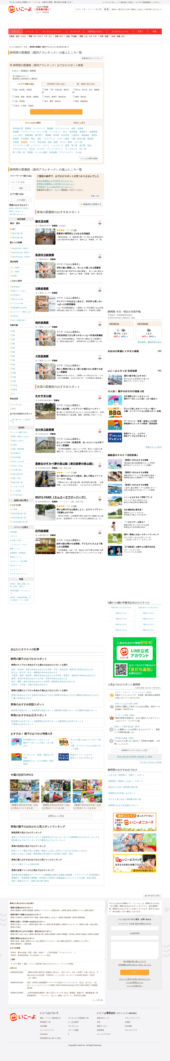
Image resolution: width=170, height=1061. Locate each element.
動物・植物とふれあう (45, 851)
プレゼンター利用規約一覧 (78, 1018)
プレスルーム (73, 1026)
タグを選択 (21, 200)
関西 (81, 36)
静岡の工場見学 (17, 917)
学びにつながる (64, 851)
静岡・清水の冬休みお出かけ (24, 678)
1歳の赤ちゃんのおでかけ (148, 608)
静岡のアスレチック (70, 924)
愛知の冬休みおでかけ (87, 695)
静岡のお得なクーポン (19, 924)
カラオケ (41, 149)
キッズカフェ (71, 149)
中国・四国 (104, 36)
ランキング (75, 31)
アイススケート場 (21, 145)
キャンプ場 (42, 132)
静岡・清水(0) (79, 97)
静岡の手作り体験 (31, 917)
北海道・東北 (14, 36)
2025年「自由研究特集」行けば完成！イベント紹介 (20, 598)
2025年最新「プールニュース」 (20, 592)
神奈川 (40, 36)
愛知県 (141, 757)
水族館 (80, 128)
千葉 (45, 36)
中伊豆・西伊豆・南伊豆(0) (54, 97)
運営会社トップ (103, 1018)
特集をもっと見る (154, 447)
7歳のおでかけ (148, 624)
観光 (89, 145)
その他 (78, 152)
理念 (98, 1022)
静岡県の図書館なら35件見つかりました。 (56, 184)
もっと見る (97, 1000)
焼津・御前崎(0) (80, 101)
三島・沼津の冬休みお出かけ (52, 678)
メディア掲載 (73, 1030)
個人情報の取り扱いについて (134, 961)
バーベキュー (55, 132)
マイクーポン (109, 2)
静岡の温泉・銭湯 (17, 941)
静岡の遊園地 (16, 910)
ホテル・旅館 (66, 142)
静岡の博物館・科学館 (65, 934)
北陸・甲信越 (71, 36)
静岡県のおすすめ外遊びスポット (123, 805)
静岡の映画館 (50, 934)
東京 (35, 36)
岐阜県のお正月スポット (22, 721)
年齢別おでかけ (95, 31)
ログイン (157, 2)
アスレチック (49, 138)
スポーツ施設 (63, 138)
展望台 (94, 135)
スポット (15, 31)
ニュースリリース (47, 1030)
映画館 (90, 138)
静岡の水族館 (93, 934)
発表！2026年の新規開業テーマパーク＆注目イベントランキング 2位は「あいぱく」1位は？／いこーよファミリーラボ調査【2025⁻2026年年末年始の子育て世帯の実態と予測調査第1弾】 (62, 985)
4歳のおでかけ (121, 619)
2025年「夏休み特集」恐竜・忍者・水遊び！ (19, 585)
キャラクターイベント (18, 574)
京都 (90, 36)
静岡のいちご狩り (81, 941)
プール (33, 142)
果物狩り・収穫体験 (88, 132)
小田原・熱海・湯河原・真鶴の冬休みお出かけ (32, 675)
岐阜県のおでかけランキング (56, 837)
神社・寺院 (36, 138)
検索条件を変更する (90, 204)
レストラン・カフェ (40, 145)
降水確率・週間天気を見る (150, 342)
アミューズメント (55, 149)
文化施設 (25, 138)
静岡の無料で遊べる (37, 924)
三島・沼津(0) (18, 101)
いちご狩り (18, 135)
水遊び (58, 854)
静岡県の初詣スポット (43, 710)
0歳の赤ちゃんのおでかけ (121, 608)
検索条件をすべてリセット (92, 58)
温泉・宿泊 (68, 854)
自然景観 (73, 132)
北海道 (23, 36)
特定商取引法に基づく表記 (50, 1038)
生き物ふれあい (16, 540)
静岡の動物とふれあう (48, 917)
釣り (65, 132)
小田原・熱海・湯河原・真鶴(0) (25, 97)
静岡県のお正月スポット (46, 721)
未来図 (127, 1022)
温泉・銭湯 (53, 142)
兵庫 (95, 36)
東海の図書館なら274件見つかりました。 (55, 181)
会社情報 (128, 1026)
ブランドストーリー (132, 1018)
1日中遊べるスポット (153, 9)
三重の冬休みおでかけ (21, 698)
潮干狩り (39, 135)
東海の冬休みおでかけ (21, 695)
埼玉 (50, 36)
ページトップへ (152, 896)
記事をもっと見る (56, 816)
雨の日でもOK (124, 9)
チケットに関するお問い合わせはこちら (134, 979)
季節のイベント (16, 557)
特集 (155, 31)
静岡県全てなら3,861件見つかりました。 (55, 187)
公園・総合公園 (78, 138)
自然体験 (13, 532)
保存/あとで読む (125, 2)
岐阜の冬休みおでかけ (43, 695)
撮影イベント (15, 549)
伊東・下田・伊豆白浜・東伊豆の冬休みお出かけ (69, 669)
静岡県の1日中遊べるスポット (122, 793)
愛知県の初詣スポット (65, 710)
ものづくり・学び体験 (18, 561)
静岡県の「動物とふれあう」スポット (125, 781)
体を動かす (48, 854)
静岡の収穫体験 (65, 917)
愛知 (61, 36)
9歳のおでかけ (148, 630)
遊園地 (28, 128)
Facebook (44, 1034)
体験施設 (85, 135)
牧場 (73, 128)
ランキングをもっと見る (151, 762)
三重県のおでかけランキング (52, 840)
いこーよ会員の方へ (134, 986)
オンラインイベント (52, 31)
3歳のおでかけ (148, 613)
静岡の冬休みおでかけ (65, 695)
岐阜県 (126, 757)
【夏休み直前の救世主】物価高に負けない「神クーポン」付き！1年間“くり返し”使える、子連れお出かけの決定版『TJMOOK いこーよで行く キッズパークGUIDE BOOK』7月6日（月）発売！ (62, 975)
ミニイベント (15, 570)
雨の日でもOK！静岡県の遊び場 (123, 787)
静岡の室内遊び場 (36, 934)
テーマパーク (39, 128)
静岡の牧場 (66, 910)
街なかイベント (16, 565)
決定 (56, 112)
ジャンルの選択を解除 (89, 159)
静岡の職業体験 (79, 917)
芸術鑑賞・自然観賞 (18, 553)
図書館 (24, 142)
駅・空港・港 (19, 152)
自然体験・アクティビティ (61, 152)
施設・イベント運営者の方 (50, 1018)
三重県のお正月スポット (22, 724)
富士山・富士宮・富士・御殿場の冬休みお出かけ (33, 672)
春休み (114, 9)
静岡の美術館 (81, 934)
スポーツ (13, 536)
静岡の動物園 (28, 910)
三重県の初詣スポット (87, 710)
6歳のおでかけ (121, 624)
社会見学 (65, 135)
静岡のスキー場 (32, 941)
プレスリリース (131, 1030)
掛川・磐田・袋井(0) (51, 101)
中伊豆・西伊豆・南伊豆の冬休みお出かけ (74, 675)
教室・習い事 (71, 145)
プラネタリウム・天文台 (24, 149)
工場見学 (75, 135)
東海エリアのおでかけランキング (26, 837)
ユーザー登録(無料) (143, 2)
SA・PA (83, 149)
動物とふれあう (137, 9)
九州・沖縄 (116, 36)
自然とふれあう (18, 854)
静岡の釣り (56, 910)
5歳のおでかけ (148, 619)
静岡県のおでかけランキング (84, 837)
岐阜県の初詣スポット (21, 710)
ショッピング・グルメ (18, 544)
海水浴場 (42, 142)
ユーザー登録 (16, 964)
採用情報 (100, 1030)
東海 (56, 36)
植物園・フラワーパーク (24, 132)
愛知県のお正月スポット (70, 721)
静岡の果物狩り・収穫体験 (21, 944)
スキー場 (78, 142)
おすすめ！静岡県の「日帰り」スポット (126, 775)
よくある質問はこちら (134, 983)
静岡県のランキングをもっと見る (135, 750)
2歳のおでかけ (121, 613)
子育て (140, 31)
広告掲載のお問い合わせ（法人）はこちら (134, 965)
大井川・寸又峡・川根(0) (23, 106)
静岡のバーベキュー (42, 910)
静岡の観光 (89, 910)
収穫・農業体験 (34, 854)
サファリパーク (62, 128)
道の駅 (82, 145)
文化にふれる (79, 851)
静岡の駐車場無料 (54, 924)
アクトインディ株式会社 (126, 1013)
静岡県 (134, 757)
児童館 (16, 142)
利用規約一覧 (45, 1022)
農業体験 (29, 135)
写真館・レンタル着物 (37, 152)
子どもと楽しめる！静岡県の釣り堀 (124, 799)
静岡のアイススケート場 (49, 941)
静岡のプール (78, 910)
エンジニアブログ (104, 1034)
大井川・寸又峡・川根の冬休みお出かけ (29, 684)
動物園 (50, 128)
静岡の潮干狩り (67, 941)
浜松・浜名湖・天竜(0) (22, 90)
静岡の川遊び (16, 927)
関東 (30, 36)
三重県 (149, 757)
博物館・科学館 (52, 135)
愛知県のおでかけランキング (24, 840)
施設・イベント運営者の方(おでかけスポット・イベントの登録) (48, 964)
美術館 (16, 138)
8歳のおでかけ (121, 630)
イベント (30, 31)
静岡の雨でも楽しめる (19, 934)
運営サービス (102, 1026)
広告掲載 (43, 1026)
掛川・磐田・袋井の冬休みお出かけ (27, 681)
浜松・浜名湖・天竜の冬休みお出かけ (28, 669)
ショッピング (57, 145)
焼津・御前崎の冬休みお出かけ (59, 681)
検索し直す (95, 196)
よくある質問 (73, 1022)
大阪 (86, 36)
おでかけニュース (120, 31)
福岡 (123, 36)
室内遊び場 (18, 128)
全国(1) (15, 71)
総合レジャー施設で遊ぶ (22, 851)
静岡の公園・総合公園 (88, 924)
